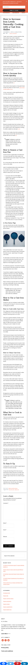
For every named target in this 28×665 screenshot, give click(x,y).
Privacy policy (5, 647)
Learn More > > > (5, 633)
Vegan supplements (7, 607)
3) (19, 129)
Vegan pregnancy (7, 601)
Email (4, 529)
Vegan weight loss (7, 609)
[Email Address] (14, 7)
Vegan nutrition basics (12, 488)
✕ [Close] (26, 1)
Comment (5, 503)
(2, (18, 129)
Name (5, 523)
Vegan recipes (6, 604)
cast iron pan (11, 489)
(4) (16, 135)
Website (5, 536)
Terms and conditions (7, 651)
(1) (14, 82)
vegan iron (17, 489)
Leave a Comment (13, 33)
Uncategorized (6, 593)
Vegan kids (5, 595)
